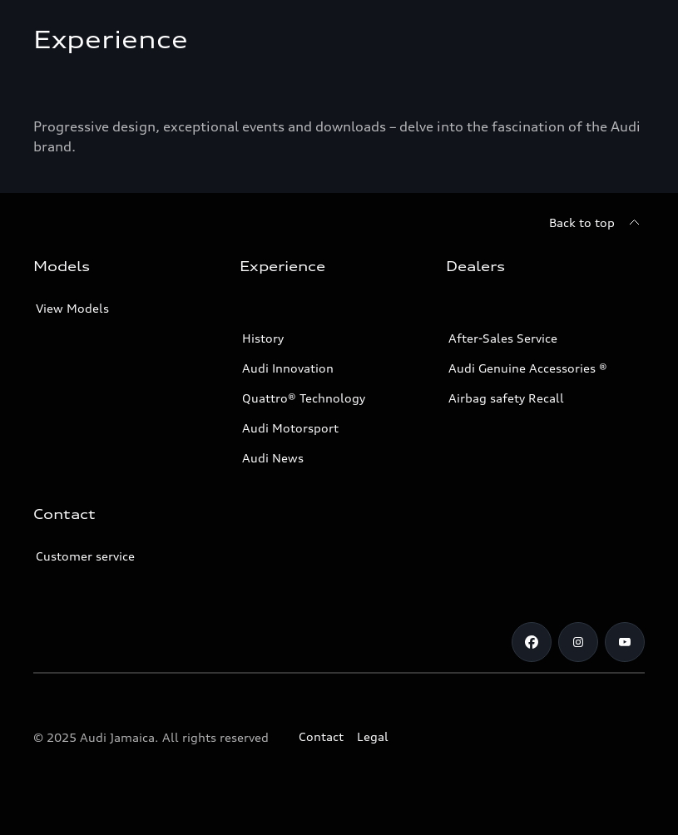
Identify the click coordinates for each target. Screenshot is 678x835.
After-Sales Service (502, 338)
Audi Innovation (288, 368)
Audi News (273, 458)
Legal (372, 736)
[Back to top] (597, 223)
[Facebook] (532, 642)
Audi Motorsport (290, 428)
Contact (321, 736)
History (263, 338)
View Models (72, 308)
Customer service (85, 556)
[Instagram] (578, 642)
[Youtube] (625, 642)
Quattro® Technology (303, 398)
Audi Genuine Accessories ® (527, 368)
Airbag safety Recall (506, 398)
